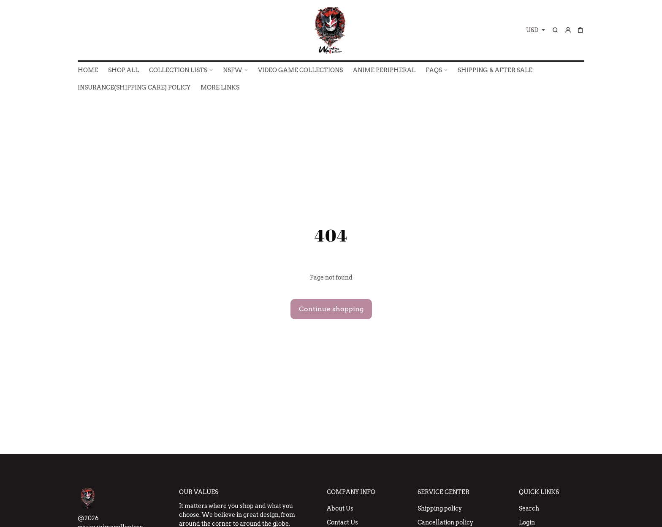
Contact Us (342, 522)
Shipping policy (440, 508)
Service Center (443, 492)
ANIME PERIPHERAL (384, 70)
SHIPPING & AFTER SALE (495, 70)
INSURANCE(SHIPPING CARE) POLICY (134, 87)
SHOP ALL (123, 70)
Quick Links (539, 492)
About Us (340, 508)
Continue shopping (331, 309)
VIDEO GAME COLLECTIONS (300, 70)
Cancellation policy (445, 522)
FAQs (434, 70)
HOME (88, 70)
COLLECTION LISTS (178, 70)
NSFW (232, 70)
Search (529, 508)
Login (527, 522)
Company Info (351, 492)
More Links (220, 87)
